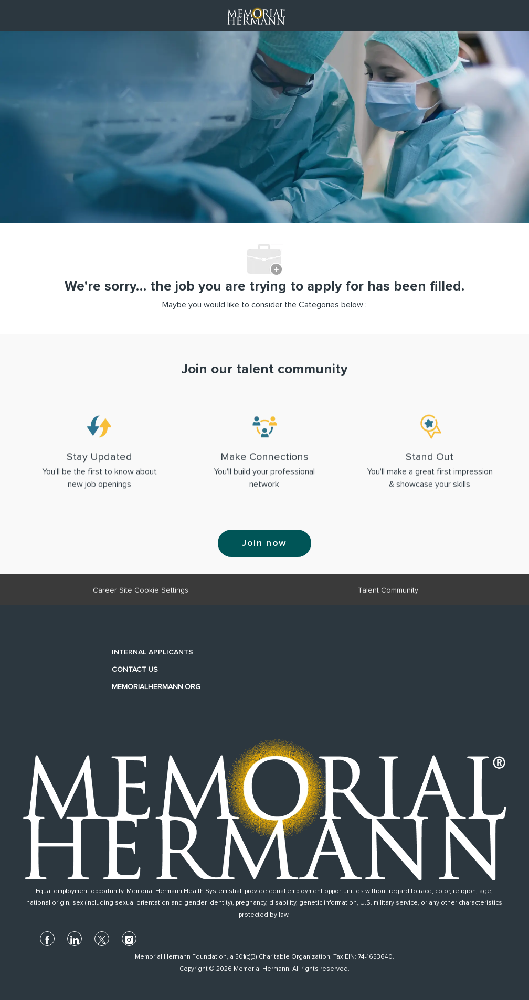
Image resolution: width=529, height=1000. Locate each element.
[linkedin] (74, 938)
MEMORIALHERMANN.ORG (156, 687)
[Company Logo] (256, 15)
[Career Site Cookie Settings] (140, 593)
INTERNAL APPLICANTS (152, 652)
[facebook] (47, 938)
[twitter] (101, 938)
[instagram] (129, 938)
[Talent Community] (388, 593)
